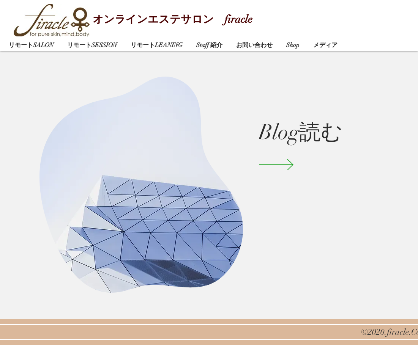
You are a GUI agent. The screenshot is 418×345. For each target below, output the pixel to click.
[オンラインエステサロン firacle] (180, 20)
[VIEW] (287, 164)
